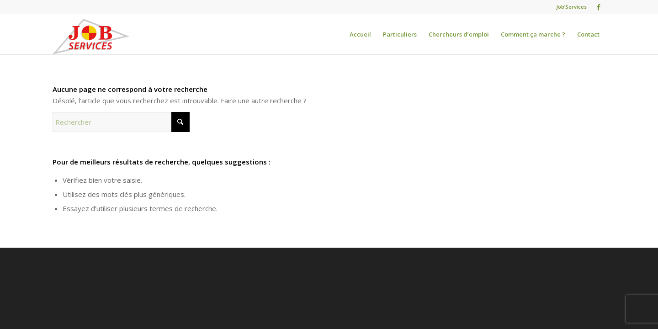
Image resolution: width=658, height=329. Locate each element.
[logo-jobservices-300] (91, 36)
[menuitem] (360, 34)
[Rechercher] (121, 122)
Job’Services (571, 6)
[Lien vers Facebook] (598, 7)
